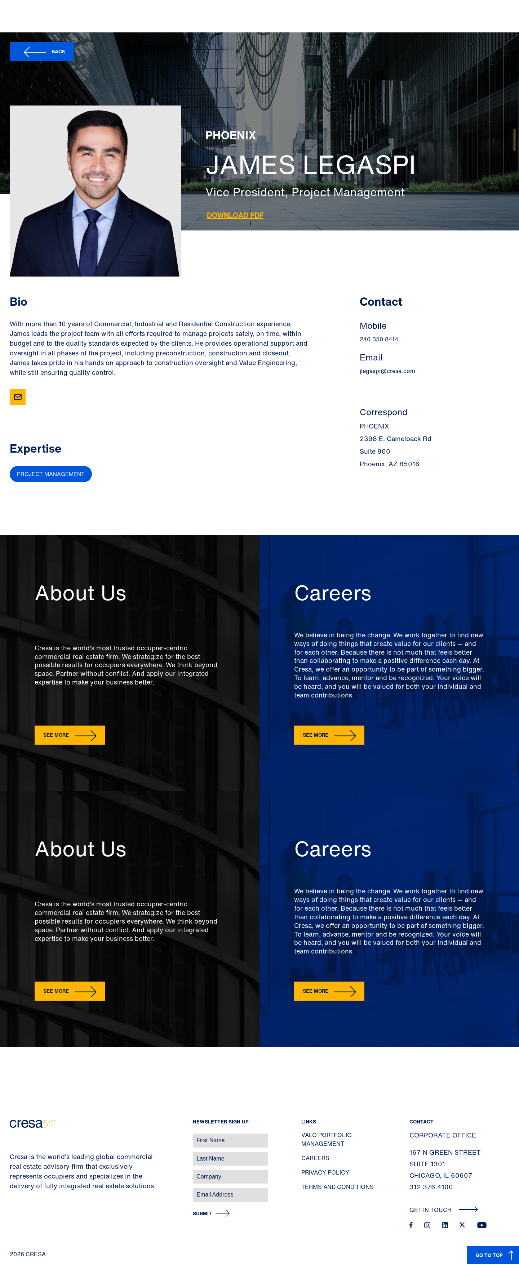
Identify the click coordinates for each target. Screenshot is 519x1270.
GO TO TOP (489, 1255)
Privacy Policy (325, 1172)
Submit (202, 1214)
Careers (315, 1158)
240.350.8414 (379, 339)
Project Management (51, 474)
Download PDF (235, 215)
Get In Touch (443, 1210)
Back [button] (59, 51)
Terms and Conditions (337, 1187)
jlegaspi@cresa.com (387, 371)
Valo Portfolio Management (326, 1139)
